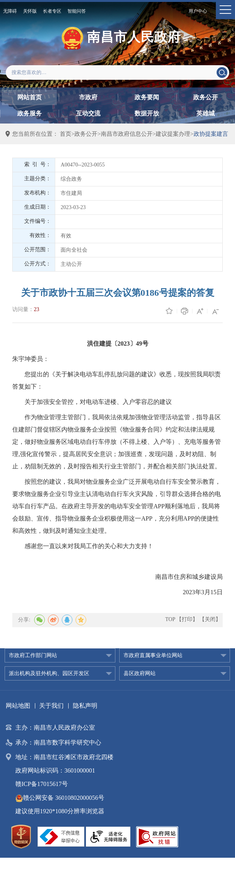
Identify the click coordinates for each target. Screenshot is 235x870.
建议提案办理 (173, 134)
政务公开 (205, 97)
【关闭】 (210, 619)
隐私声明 (85, 705)
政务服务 (29, 113)
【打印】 (187, 619)
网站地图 (18, 705)
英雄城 (205, 113)
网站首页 (29, 97)
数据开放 (147, 113)
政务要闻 (147, 97)
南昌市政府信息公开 (127, 134)
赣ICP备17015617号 (41, 784)
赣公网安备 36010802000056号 (59, 797)
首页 (65, 134)
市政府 (88, 97)
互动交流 (88, 113)
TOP (170, 619)
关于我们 (51, 705)
